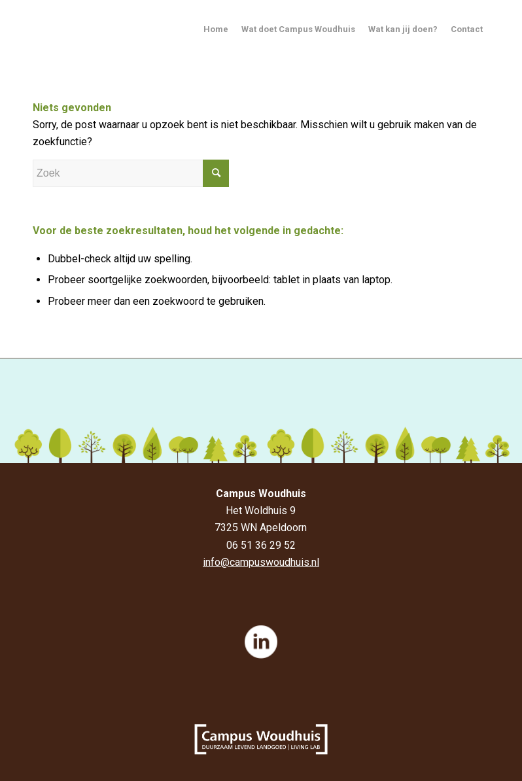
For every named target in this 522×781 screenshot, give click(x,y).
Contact (467, 29)
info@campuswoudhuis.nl (261, 562)
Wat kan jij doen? (403, 29)
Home (215, 29)
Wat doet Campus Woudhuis (298, 29)
